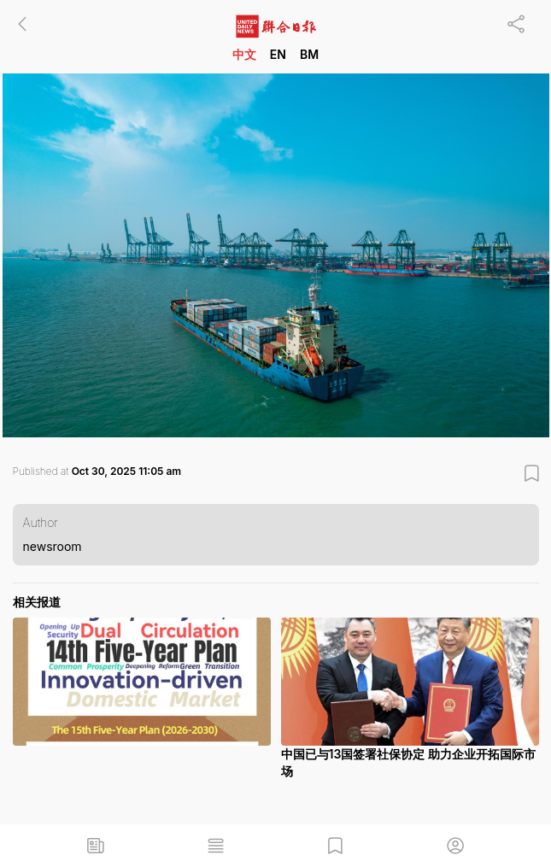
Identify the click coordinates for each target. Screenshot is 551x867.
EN (278, 54)
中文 (244, 54)
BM (309, 54)
